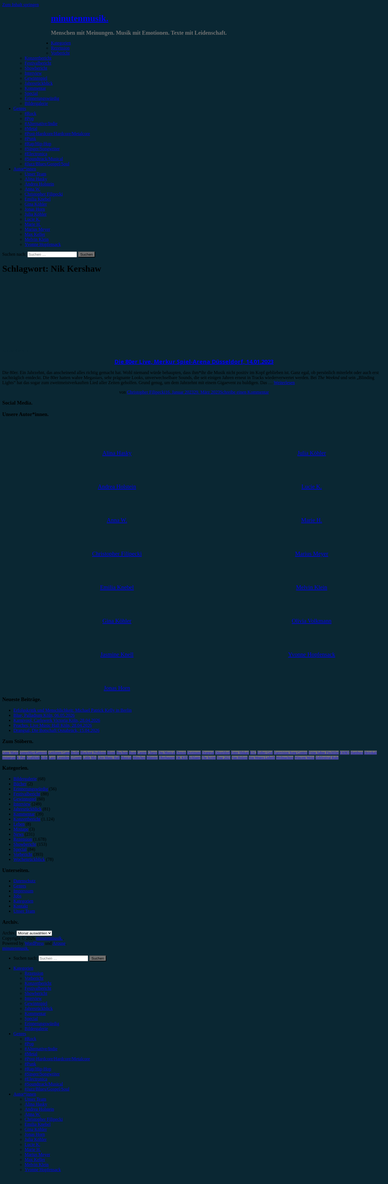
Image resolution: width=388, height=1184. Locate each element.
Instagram (9, 758)
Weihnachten (284, 758)
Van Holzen (239, 758)
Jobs (17, 896)
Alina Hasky (36, 179)
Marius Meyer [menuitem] (37, 1154)
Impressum (23, 891)
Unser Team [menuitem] (35, 1099)
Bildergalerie (36, 103)
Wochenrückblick (29, 859)
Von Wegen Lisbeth (262, 758)
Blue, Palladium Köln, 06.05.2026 (44, 715)
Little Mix (90, 758)
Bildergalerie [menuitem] (36, 1028)
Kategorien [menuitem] (23, 968)
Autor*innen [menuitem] (24, 1094)
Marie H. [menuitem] (33, 1149)
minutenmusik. (79, 18)
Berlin (75, 753)
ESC (253, 753)
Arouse (59, 943)
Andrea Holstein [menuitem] (39, 1109)
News (18, 834)
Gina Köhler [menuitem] (36, 1129)
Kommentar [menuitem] (35, 1013)
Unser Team (35, 174)
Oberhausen (167, 758)
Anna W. (32, 189)
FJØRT (345, 753)
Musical (126, 758)
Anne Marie (10, 753)
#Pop (29, 118)
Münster (152, 758)
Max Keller (35, 234)
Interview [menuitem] (33, 998)
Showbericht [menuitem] (36, 993)
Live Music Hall (109, 758)
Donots (181, 753)
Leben (19, 824)
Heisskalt (370, 753)
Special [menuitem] (31, 1018)
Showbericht (36, 68)
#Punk (30, 138)
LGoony (76, 758)
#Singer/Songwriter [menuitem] (42, 1074)
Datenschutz (24, 880)
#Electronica (36, 153)
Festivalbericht (38, 63)
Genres (19, 108)
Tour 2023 (224, 758)
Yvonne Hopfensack (43, 244)
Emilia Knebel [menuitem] (38, 1124)
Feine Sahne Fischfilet (323, 753)
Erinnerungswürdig (42, 98)
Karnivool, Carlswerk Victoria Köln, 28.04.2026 (56, 720)
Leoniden (63, 758)
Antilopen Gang (59, 753)
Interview (33, 73)
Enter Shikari (240, 753)
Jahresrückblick (39, 83)
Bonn (132, 753)
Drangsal (208, 753)
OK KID (182, 758)
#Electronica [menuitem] (36, 1079)
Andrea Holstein (39, 184)
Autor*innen (24, 168)
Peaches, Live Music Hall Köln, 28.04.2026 (52, 725)
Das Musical (166, 753)
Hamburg (357, 753)
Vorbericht (60, 53)
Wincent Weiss (304, 758)
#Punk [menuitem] (30, 1063)
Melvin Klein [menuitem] (37, 1164)
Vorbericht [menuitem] (34, 978)
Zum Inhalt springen (20, 4)
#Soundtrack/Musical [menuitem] (44, 1084)
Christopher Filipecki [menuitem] (44, 1119)
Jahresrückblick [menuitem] (39, 1008)
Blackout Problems (93, 753)
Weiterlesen (284, 382)
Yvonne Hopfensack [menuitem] (43, 1169)
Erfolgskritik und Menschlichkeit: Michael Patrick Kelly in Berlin (72, 710)
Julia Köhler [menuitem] (36, 1139)
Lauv (52, 758)
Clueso (152, 753)
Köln (44, 758)
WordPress (34, 943)
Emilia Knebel (38, 199)
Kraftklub (33, 758)
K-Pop (21, 758)
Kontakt (20, 906)
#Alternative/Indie (41, 123)
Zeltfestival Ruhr (327, 758)
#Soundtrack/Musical (44, 158)
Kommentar (35, 88)
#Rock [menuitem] (30, 1038)
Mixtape (20, 829)
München (139, 758)
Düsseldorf (222, 753)
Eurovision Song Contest (290, 753)
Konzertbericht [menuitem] (38, 983)
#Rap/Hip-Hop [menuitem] (38, 1068)
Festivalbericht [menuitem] (38, 988)
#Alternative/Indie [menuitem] (41, 1048)
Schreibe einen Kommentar (244, 392)
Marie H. (33, 224)
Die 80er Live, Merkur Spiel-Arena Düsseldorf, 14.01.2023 (194, 361)
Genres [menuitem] (19, 1033)
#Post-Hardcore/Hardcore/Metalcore (57, 133)
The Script (209, 758)
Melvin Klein (37, 239)
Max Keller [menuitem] (35, 1159)
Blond (111, 753)
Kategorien (61, 43)
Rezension (60, 48)
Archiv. (8, 933)
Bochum (122, 753)
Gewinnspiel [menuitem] (36, 1003)
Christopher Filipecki (44, 194)
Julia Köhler (36, 214)
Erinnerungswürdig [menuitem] (42, 1023)
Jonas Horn (35, 209)
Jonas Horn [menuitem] (35, 1134)
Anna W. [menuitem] (32, 1114)
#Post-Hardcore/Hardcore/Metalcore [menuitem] (57, 1058)
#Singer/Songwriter (42, 148)
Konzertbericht (38, 58)
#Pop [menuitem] (29, 1043)
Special (31, 93)
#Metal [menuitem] (31, 1053)
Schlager (195, 758)
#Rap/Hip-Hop (38, 143)
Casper (142, 753)
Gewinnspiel (36, 78)
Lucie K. (32, 219)
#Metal (31, 128)
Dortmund (194, 753)
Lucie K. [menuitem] (32, 1144)
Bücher (19, 783)
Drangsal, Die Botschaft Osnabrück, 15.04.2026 (56, 730)
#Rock (30, 113)
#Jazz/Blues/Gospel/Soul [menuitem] (47, 1089)
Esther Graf (265, 753)
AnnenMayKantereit (33, 753)
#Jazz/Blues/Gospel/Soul (47, 163)
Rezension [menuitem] (34, 973)
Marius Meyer (37, 229)
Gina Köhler (36, 204)
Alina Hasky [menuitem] (36, 1104)
